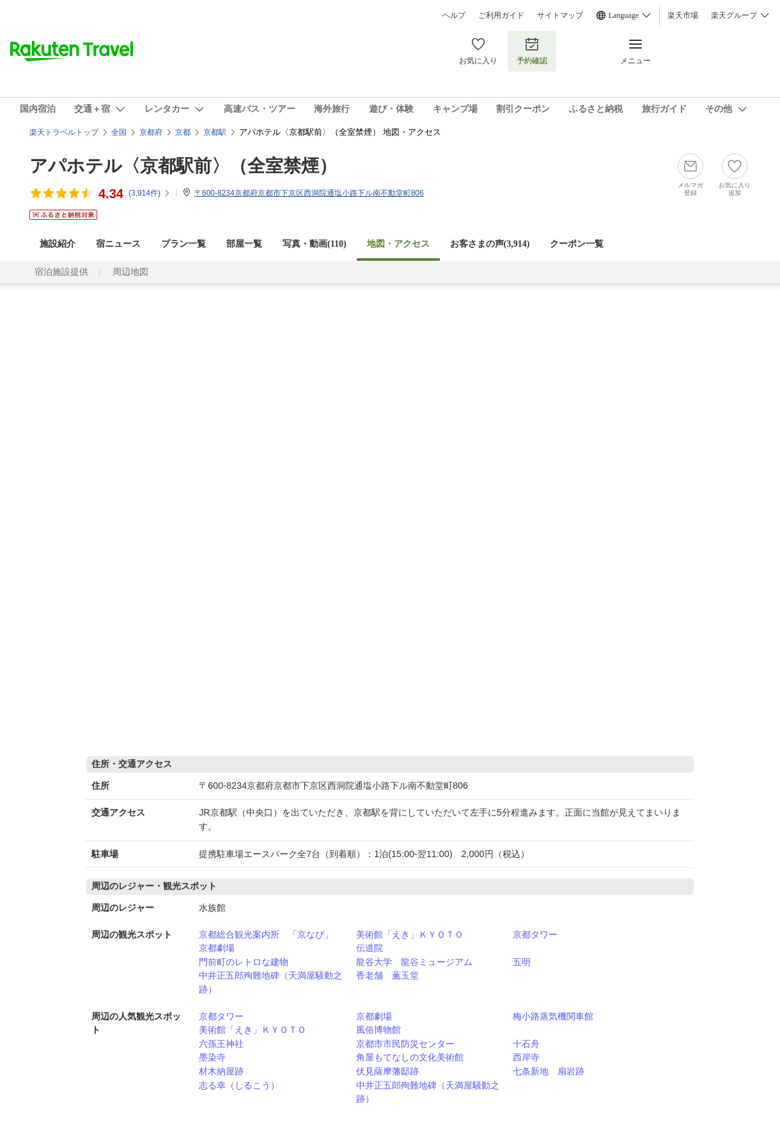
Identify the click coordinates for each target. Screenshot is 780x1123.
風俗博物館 (378, 1030)
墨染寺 (212, 1057)
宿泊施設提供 (61, 272)
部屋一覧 (244, 244)
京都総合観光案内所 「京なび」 (266, 934)
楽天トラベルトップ (63, 132)
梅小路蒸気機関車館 (553, 1016)
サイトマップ (560, 15)
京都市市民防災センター (405, 1044)
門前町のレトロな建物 (243, 962)
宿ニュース (118, 244)
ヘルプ (453, 15)
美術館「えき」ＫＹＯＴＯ (410, 934)
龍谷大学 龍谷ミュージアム (414, 962)
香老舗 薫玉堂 (387, 975)
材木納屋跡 (221, 1071)
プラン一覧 (183, 244)
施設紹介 (57, 244)
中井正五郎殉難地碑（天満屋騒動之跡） (270, 982)
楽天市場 (682, 15)
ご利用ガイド (501, 15)
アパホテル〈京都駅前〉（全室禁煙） (183, 166)
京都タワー (535, 934)
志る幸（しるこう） (239, 1085)
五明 (522, 962)
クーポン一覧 (577, 244)
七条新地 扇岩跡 (548, 1071)
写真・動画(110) (315, 244)
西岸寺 (526, 1057)
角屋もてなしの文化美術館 (410, 1057)
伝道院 (369, 948)
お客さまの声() (490, 244)
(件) (150, 193)
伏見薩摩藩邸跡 (387, 1071)
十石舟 (526, 1044)
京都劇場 (217, 948)
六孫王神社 (221, 1044)
